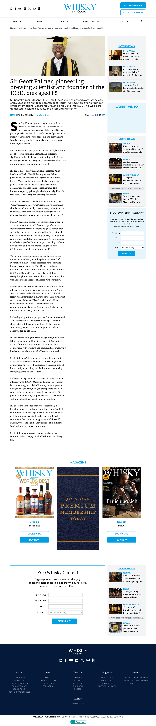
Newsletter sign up (133, 12)
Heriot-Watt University (21, 228)
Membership (107, 683)
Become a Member (133, 5)
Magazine (63, 21)
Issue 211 (121, 522)
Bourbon (78, 686)
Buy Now (34, 540)
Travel (127, 144)
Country (117, 248)
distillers (14, 416)
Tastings (40, 21)
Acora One (117, 717)
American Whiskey (107, 686)
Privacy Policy (19, 686)
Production (48, 686)
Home (13, 28)
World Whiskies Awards (136, 680)
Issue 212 (34, 522)
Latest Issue (107, 677)
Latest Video (127, 106)
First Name (116, 233)
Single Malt (78, 683)
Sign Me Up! (126, 253)
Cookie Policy (19, 689)
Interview (129, 51)
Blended (77, 680)
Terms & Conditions (19, 683)
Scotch (78, 689)
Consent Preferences (19, 692)
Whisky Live (78, 704)
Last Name (116, 238)
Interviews (49, 683)
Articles (16, 21)
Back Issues (107, 680)
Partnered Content (48, 680)
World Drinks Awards (136, 677)
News (14, 115)
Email (118, 243)
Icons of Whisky (136, 683)
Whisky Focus (131, 175)
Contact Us (19, 677)
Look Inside (34, 534)
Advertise (19, 680)
